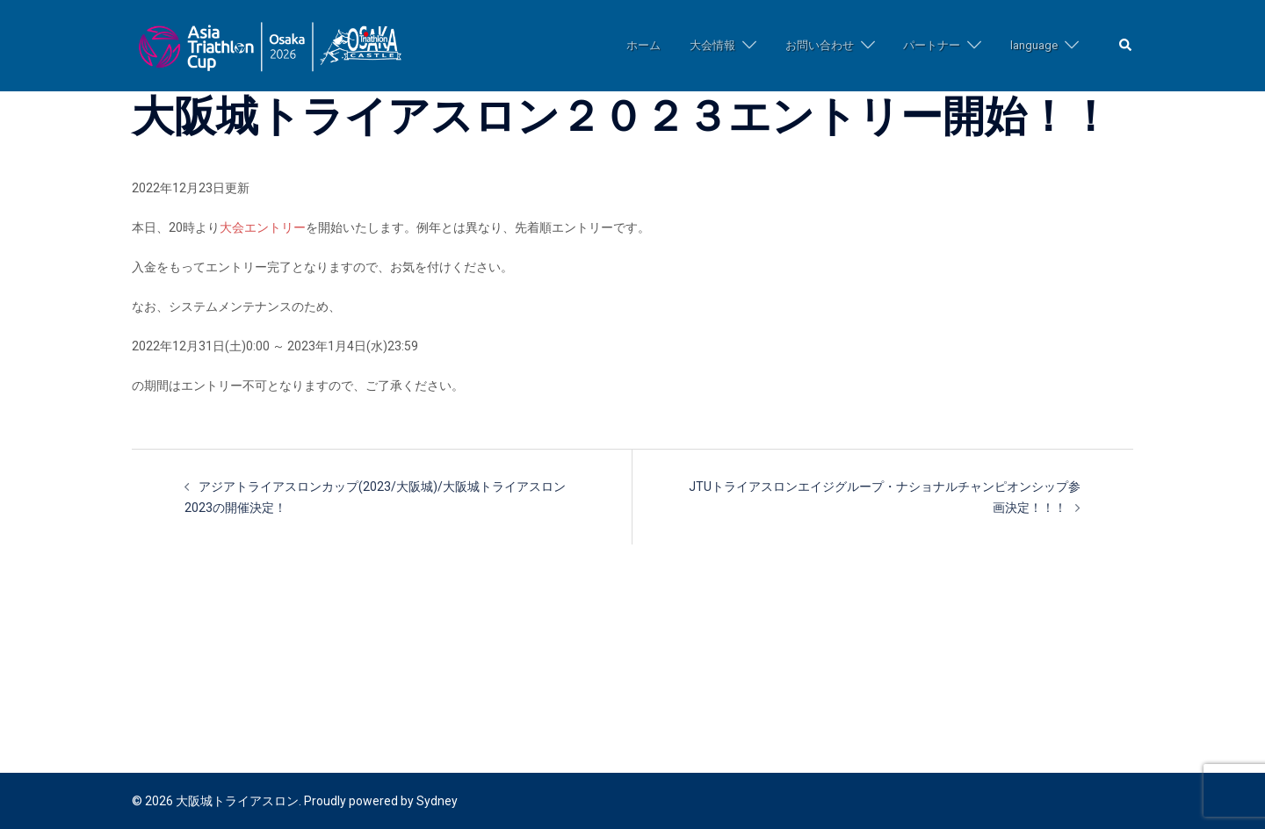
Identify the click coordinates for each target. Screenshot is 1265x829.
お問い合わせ (819, 45)
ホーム (643, 45)
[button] (1126, 46)
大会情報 (712, 45)
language (1034, 45)
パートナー (931, 45)
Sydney (437, 801)
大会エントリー (263, 227)
